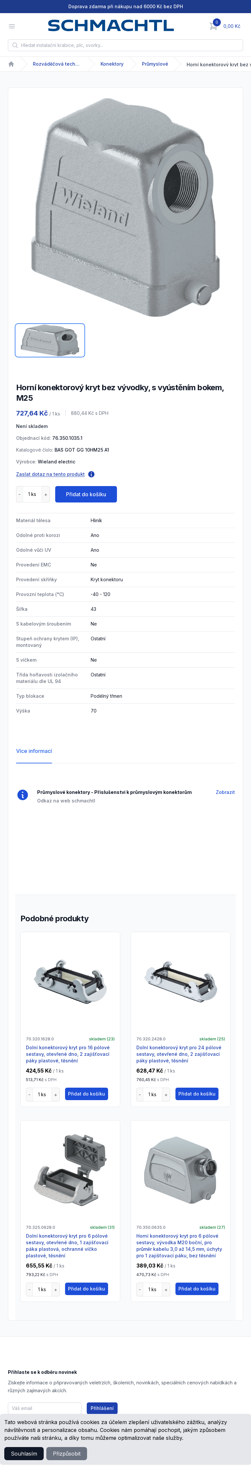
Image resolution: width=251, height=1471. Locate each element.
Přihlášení (102, 1408)
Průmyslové (155, 64)
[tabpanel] (125, 207)
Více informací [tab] (34, 751)
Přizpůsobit (66, 1453)
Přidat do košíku (86, 494)
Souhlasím (24, 1453)
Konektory (112, 64)
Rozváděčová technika (57, 64)
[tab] (50, 340)
